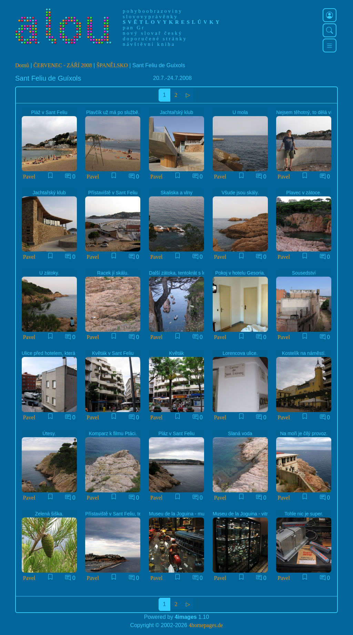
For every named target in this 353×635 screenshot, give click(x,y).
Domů (22, 65)
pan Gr (134, 27)
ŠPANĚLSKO (112, 65)
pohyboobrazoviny (153, 11)
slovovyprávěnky (150, 16)
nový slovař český (153, 33)
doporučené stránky (155, 38)
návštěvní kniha (149, 44)
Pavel (29, 177)
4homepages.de (206, 625)
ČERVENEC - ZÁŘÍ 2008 (62, 65)
